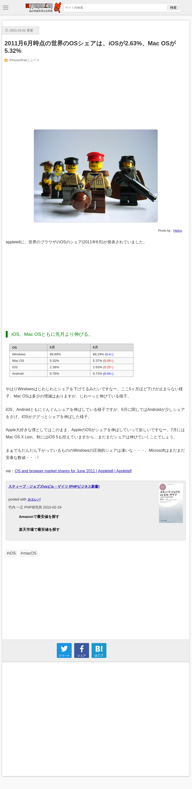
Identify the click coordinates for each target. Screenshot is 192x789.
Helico (177, 230)
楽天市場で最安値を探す (39, 529)
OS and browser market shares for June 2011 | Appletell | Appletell (73, 471)
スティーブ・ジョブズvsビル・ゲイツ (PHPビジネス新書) (53, 486)
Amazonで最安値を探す (39, 516)
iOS (12, 553)
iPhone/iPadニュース (24, 60)
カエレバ (34, 499)
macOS (29, 553)
